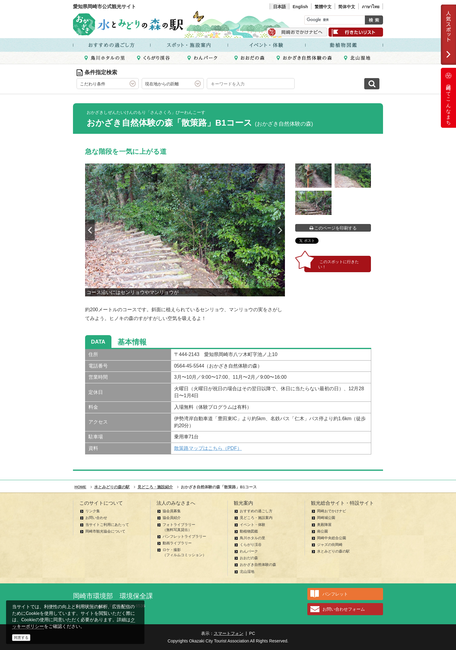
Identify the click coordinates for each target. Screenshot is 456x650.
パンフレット (335, 594)
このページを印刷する (333, 228)
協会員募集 (172, 511)
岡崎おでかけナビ (331, 511)
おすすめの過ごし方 (256, 511)
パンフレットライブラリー (184, 536)
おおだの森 (249, 558)
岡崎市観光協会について (105, 531)
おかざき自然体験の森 (258, 565)
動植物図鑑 (249, 531)
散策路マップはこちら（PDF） (208, 448)
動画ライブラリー (177, 543)
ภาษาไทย (370, 6)
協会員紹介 (172, 518)
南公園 (322, 531)
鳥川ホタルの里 (252, 538)
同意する (21, 637)
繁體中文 (323, 6)
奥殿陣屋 (324, 525)
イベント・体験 (252, 525)
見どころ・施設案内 (256, 518)
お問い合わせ (96, 518)
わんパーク (249, 551)
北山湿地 (247, 571)
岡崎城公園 (326, 518)
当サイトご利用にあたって (107, 525)
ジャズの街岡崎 (329, 545)
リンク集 (92, 511)
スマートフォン (228, 633)
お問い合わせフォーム (343, 609)
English (300, 6)
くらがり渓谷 (251, 545)
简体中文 (346, 6)
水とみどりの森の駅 (333, 551)
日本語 (279, 6)
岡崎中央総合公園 (331, 538)
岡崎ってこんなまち (448, 98)
